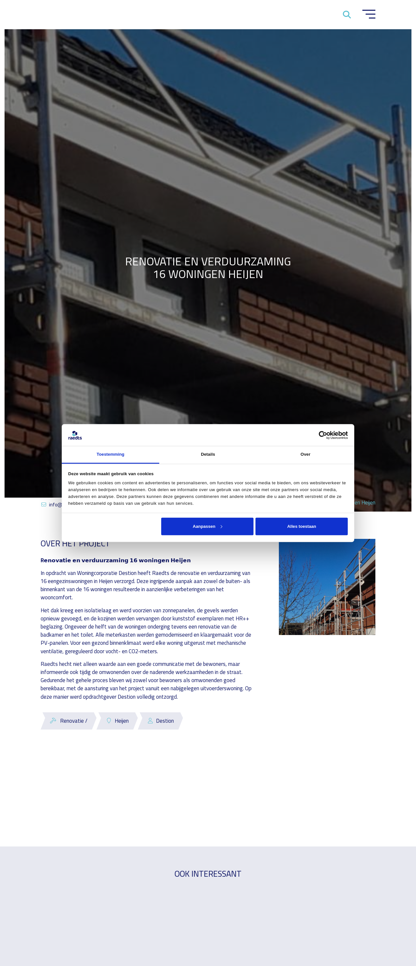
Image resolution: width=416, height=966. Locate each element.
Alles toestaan (301, 526)
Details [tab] (208, 454)
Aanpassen (207, 526)
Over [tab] (305, 454)
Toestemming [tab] (110, 454)
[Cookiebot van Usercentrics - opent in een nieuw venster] (319, 435)
